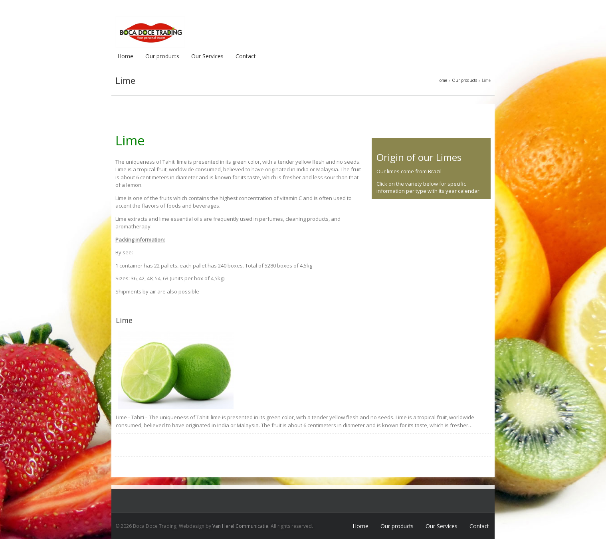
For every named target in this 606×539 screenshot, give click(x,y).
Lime (124, 320)
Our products (162, 56)
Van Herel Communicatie (240, 526)
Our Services (207, 56)
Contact (246, 56)
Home (125, 56)
